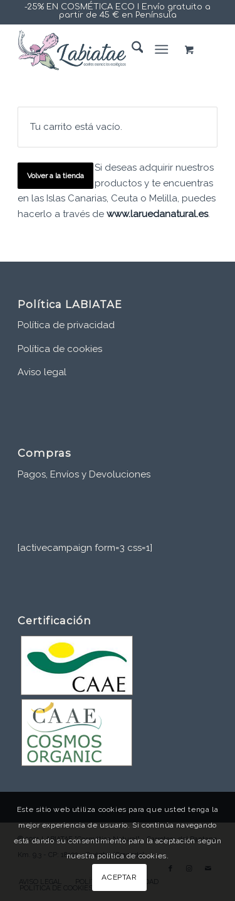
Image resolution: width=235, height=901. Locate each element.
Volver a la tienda (55, 175)
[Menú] (161, 50)
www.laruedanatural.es (157, 214)
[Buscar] (131, 49)
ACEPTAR (119, 877)
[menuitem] (131, 49)
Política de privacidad (66, 325)
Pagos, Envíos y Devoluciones (84, 474)
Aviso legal (42, 372)
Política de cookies (60, 349)
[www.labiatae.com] (97, 49)
